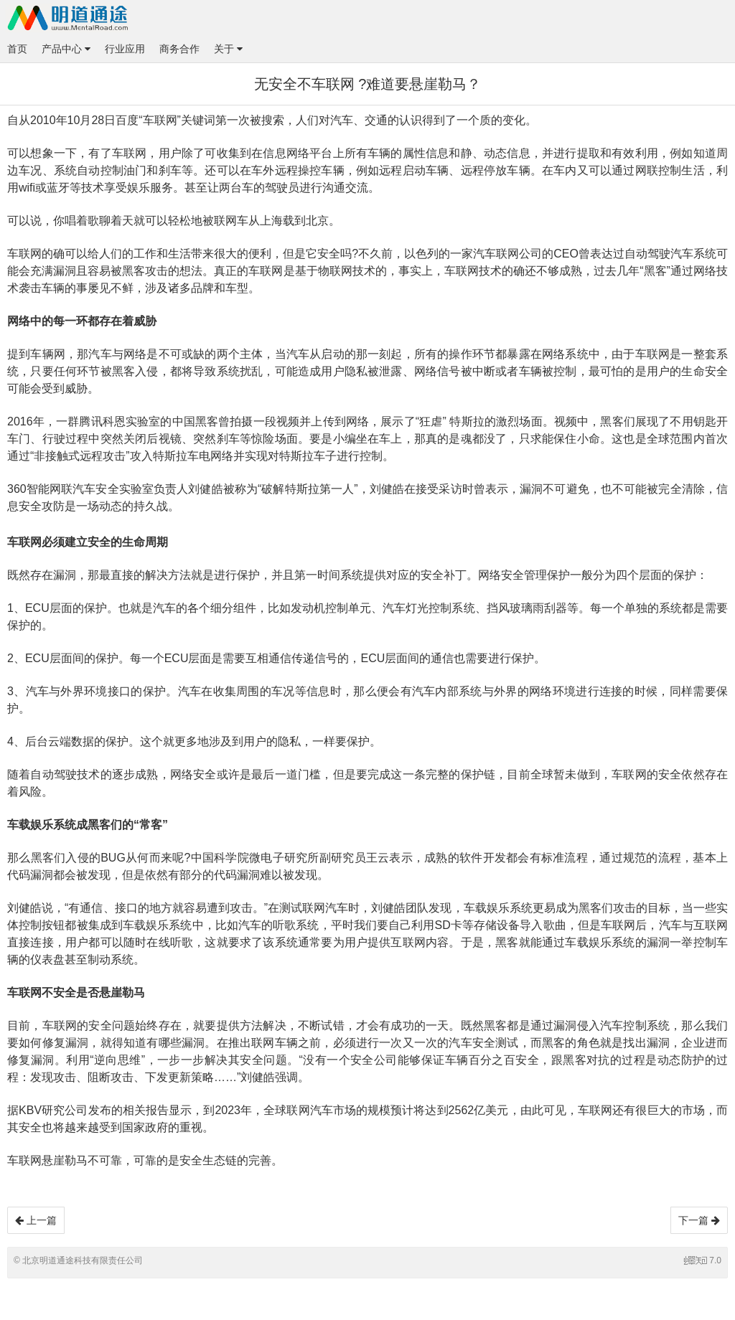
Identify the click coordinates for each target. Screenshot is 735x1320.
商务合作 (179, 49)
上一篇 (36, 1220)
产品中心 (66, 49)
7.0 (702, 1260)
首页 (17, 49)
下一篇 (699, 1220)
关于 (228, 49)
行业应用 (125, 49)
